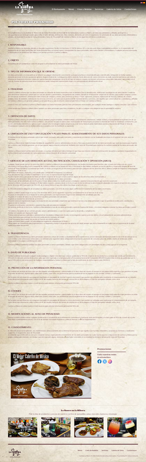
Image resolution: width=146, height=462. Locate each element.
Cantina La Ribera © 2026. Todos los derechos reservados (97, 457)
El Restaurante (58, 9)
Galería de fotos (113, 9)
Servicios (99, 9)
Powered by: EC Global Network (127, 457)
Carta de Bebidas (91, 451)
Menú (71, 9)
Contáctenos (130, 9)
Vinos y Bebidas (84, 9)
